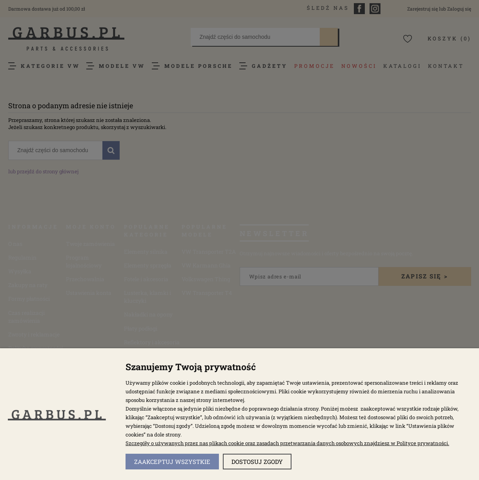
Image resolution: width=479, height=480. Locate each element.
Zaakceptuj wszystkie (172, 461)
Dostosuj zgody (257, 461)
